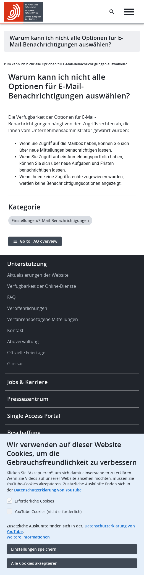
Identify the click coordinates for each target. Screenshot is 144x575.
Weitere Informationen (28, 537)
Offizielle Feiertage (26, 352)
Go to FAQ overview (38, 241)
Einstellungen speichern (33, 549)
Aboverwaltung (23, 341)
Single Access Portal (34, 415)
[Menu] (128, 12)
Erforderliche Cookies (34, 501)
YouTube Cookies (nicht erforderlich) (48, 511)
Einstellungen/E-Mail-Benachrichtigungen (50, 220)
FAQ (11, 297)
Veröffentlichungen (27, 308)
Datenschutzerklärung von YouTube (48, 490)
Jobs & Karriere (27, 382)
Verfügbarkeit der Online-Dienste (41, 286)
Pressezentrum (27, 399)
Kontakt (15, 330)
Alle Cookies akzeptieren (34, 563)
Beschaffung (24, 432)
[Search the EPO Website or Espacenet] (112, 12)
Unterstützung (27, 264)
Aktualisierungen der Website (38, 275)
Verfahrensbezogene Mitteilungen (42, 319)
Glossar (15, 364)
